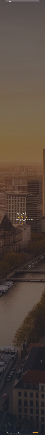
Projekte (21, 1)
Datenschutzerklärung (18, 433)
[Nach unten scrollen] (22, 223)
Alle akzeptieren (35, 432)
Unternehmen (31, 1)
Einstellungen (25, 432)
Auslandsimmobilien (26, 1)
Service (35, 1)
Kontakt (38, 1)
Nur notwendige (30, 432)
